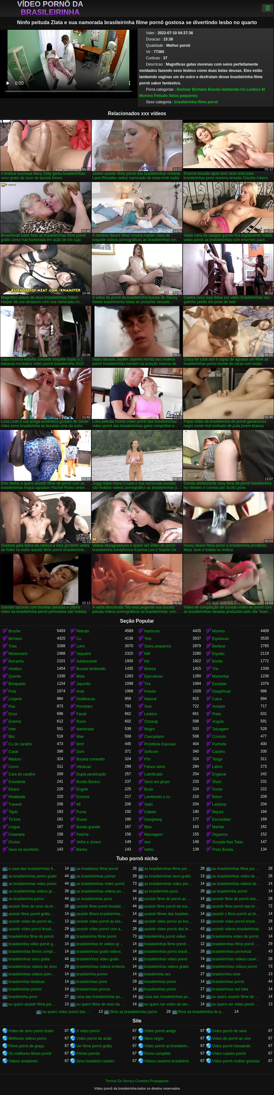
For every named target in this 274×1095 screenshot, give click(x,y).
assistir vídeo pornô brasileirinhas (32, 929)
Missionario (18, 654)
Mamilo (218, 827)
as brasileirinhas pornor (96, 876)
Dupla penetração (91, 774)
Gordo (217, 789)
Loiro (80, 646)
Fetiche (82, 834)
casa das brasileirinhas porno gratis (100, 997)
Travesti (15, 804)
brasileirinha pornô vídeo (164, 936)
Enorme (82, 797)
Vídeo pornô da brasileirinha (50, 8)
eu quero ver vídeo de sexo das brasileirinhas (168, 1004)
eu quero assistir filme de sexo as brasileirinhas (236, 997)
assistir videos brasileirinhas (235, 929)
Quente (14, 676)
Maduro (14, 759)
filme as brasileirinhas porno (133, 1012)
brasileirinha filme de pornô (31, 936)
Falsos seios (154, 767)
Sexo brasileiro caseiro (95, 1061)
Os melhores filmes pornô (29, 1053)
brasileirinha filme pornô (196, 102)
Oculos (14, 842)
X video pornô (87, 1031)
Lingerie (15, 699)
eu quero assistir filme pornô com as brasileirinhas (32, 1004)
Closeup (151, 721)
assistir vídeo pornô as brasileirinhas (100, 921)
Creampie (16, 834)
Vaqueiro (83, 654)
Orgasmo (220, 834)
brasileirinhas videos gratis (166, 966)
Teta (148, 638)
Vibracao (83, 767)
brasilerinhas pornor (25, 989)
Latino (217, 767)
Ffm (147, 759)
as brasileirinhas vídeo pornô (100, 884)
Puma (81, 812)
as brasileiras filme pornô (97, 869)
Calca (217, 699)
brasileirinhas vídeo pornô (165, 959)
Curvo (13, 767)
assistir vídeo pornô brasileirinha (236, 921)
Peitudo (161, 96)
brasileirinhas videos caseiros (236, 959)
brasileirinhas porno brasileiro (168, 951)
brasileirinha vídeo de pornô (235, 936)
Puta (12, 691)
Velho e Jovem (88, 842)
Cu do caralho (20, 744)
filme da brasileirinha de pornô (202, 1012)
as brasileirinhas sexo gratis (167, 876)
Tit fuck (14, 819)
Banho (81, 849)
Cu (242, 89)
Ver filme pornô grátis (94, 1046)
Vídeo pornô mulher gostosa (236, 1061)
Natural (150, 699)
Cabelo (150, 812)
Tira (147, 684)
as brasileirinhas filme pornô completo (168, 869)
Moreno (146, 96)
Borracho (16, 661)
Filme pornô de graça (26, 1046)
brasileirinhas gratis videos (98, 951)
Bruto (148, 789)
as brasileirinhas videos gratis (32, 891)
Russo (81, 819)
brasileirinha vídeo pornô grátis (32, 944)
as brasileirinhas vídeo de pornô (236, 876)
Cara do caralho (21, 774)
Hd (146, 661)
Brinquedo (17, 684)
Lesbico (253, 89)
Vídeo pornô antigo (160, 1031)
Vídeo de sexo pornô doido (30, 1031)
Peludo (150, 691)
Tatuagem (220, 729)
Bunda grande (88, 827)
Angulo (218, 721)
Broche (14, 631)
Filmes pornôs (88, 1053)
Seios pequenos (183, 96)
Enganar (219, 774)
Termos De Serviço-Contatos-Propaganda (136, 1081)
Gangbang (153, 819)
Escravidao (221, 819)
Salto (148, 804)
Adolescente (86, 661)
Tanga (217, 759)
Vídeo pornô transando (231, 1046)
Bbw (148, 827)
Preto (216, 714)
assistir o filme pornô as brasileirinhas (236, 914)
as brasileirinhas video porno (32, 884)
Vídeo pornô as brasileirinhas (168, 1046)
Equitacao (220, 638)
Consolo (219, 736)
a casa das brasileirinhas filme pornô (32, 869)
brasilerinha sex (157, 974)
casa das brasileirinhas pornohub (168, 997)
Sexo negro (154, 1038)
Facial (81, 714)
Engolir (82, 789)
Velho (149, 849)
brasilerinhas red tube (230, 989)
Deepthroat (221, 691)
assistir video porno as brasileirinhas (168, 921)
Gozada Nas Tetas (227, 842)
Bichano (199, 89)
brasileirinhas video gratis (97, 959)
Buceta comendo (90, 759)
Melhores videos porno (27, 1038)
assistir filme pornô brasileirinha (100, 906)
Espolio (218, 654)
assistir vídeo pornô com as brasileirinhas (100, 929)
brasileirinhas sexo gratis (29, 959)
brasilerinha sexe (226, 974)
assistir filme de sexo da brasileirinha (32, 906)
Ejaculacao (153, 676)
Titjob (13, 812)
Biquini (217, 812)
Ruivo (81, 721)
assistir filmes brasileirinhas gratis (100, 914)
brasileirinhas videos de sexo (32, 966)
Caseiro (218, 751)
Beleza (150, 669)
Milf (147, 654)
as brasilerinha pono (161, 891)
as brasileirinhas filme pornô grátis (236, 869)
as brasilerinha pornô (229, 891)
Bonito (217, 661)
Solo (148, 706)
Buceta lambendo (223, 89)
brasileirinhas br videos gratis (100, 944)
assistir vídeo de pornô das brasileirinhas (32, 921)
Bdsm (217, 797)
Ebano (13, 789)
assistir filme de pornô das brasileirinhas (236, 899)
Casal (13, 751)
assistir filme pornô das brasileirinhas (236, 906)
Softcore (151, 751)
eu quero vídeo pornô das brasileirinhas (66, 1012)
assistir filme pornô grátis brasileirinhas (32, 914)
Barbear (184, 89)
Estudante (16, 782)
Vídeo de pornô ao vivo (231, 1038)
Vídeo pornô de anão (93, 1038)
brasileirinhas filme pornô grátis (236, 944)
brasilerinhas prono (160, 989)
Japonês (83, 684)
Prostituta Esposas (160, 744)
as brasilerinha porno (26, 899)
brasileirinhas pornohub (231, 951)
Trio (215, 669)
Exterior (14, 721)
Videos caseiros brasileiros (166, 1061)
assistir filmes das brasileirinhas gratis (168, 914)
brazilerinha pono (22, 997)
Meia (80, 676)
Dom (80, 751)
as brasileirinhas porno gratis (32, 876)
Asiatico (15, 669)
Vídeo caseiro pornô (229, 1053)
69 (78, 804)
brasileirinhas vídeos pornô (234, 966)
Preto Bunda (222, 849)
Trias (12, 646)
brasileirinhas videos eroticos (100, 966)
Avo (147, 842)
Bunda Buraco (88, 782)
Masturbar (220, 676)
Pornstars (84, 706)
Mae (79, 736)
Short (216, 782)
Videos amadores (23, 1061)
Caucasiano (154, 736)
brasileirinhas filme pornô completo (168, 944)
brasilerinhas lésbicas (26, 982)
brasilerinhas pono (91, 982)
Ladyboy (219, 804)
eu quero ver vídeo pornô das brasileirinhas (236, 1004)
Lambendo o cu (157, 797)
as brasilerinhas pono (94, 899)
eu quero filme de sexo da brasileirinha (100, 1004)
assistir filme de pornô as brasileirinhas (168, 899)
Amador (218, 706)
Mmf (79, 744)
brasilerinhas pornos (93, 989)
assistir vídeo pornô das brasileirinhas (168, 929)
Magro (149, 729)
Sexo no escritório (23, 849)
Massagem (153, 834)
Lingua (14, 827)
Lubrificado (153, 774)
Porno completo (157, 1053)
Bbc (11, 736)
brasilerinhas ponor (160, 982)
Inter (12, 729)
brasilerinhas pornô (228, 982)
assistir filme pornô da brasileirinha (168, 906)
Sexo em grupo (157, 782)
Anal (80, 691)
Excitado (219, 684)
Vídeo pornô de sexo (229, 1031)
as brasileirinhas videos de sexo (236, 884)
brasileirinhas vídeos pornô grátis (32, 974)
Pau (11, 706)
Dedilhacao (85, 699)
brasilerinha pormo (91, 974)
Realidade (16, 797)
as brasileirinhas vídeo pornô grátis (168, 884)
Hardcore (152, 631)
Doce (12, 714)
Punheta (219, 744)
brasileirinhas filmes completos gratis (32, 951)
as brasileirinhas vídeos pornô (100, 891)
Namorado (85, 729)
